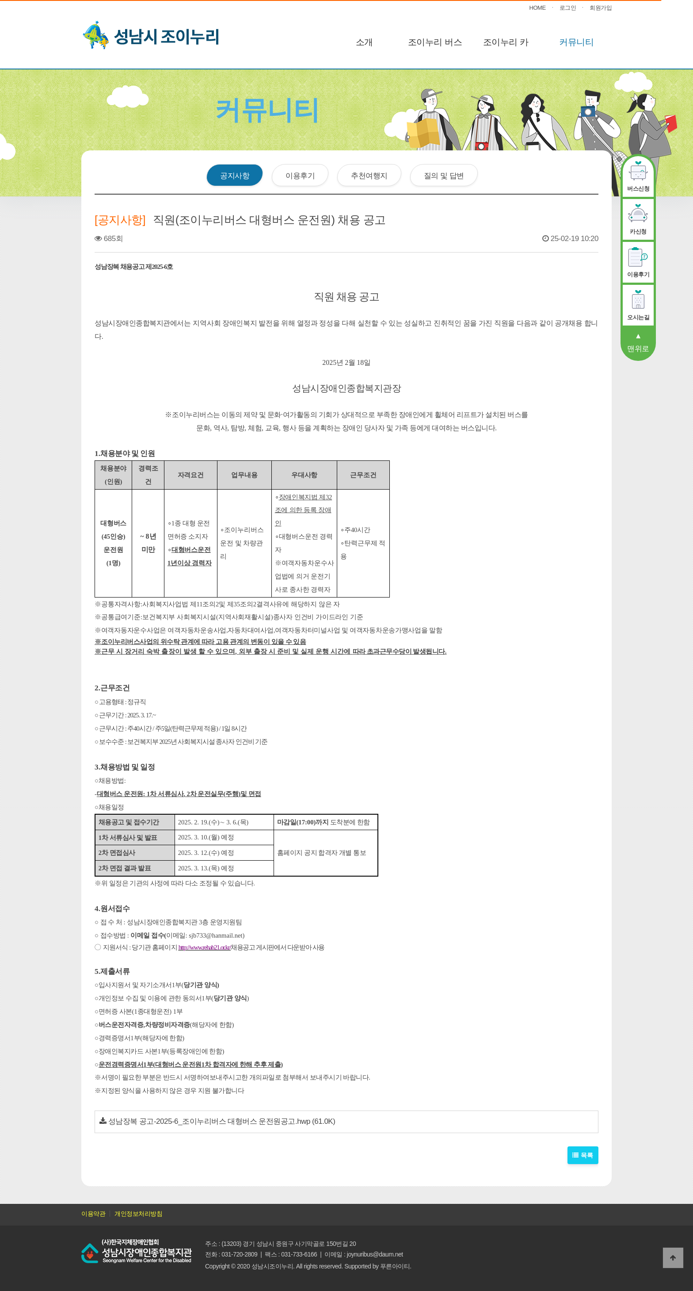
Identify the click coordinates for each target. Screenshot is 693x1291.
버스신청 (638, 188)
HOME (537, 7)
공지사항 (234, 175)
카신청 (638, 231)
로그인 (568, 7)
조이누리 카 (506, 42)
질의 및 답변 (444, 175)
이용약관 (93, 1214)
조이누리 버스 (435, 42)
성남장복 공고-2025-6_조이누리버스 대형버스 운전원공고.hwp (209, 1121)
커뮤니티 (576, 42)
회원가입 (601, 7)
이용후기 (300, 175)
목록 (583, 1155)
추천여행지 (369, 175)
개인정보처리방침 (138, 1214)
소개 (364, 42)
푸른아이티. (395, 1266)
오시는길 (638, 317)
